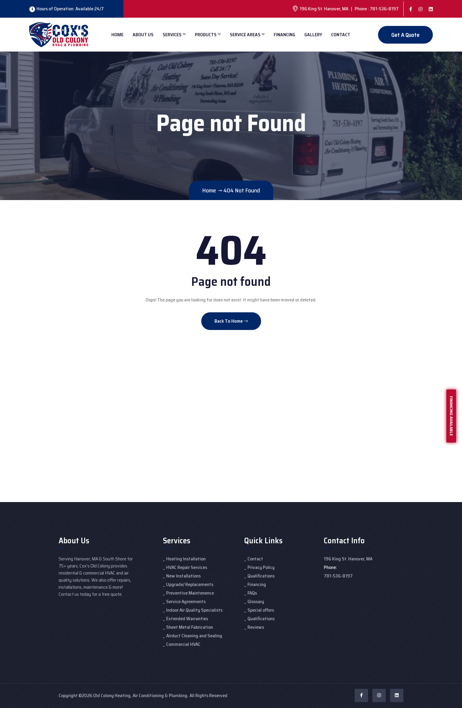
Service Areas (245, 34)
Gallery (313, 34)
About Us (143, 34)
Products (206, 34)
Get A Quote (405, 34)
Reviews (256, 627)
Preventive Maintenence (190, 593)
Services (172, 34)
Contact (340, 34)
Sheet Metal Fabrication (189, 627)
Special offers (261, 610)
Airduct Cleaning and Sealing (194, 635)
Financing (284, 34)
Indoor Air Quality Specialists (194, 610)
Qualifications (261, 576)
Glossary (256, 601)
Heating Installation (186, 558)
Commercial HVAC (183, 644)
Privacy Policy (261, 567)
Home (117, 34)
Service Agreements (186, 601)
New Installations (183, 576)
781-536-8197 (338, 576)
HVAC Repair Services (186, 567)
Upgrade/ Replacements (189, 584)
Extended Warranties (187, 618)
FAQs (252, 593)
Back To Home (231, 321)
